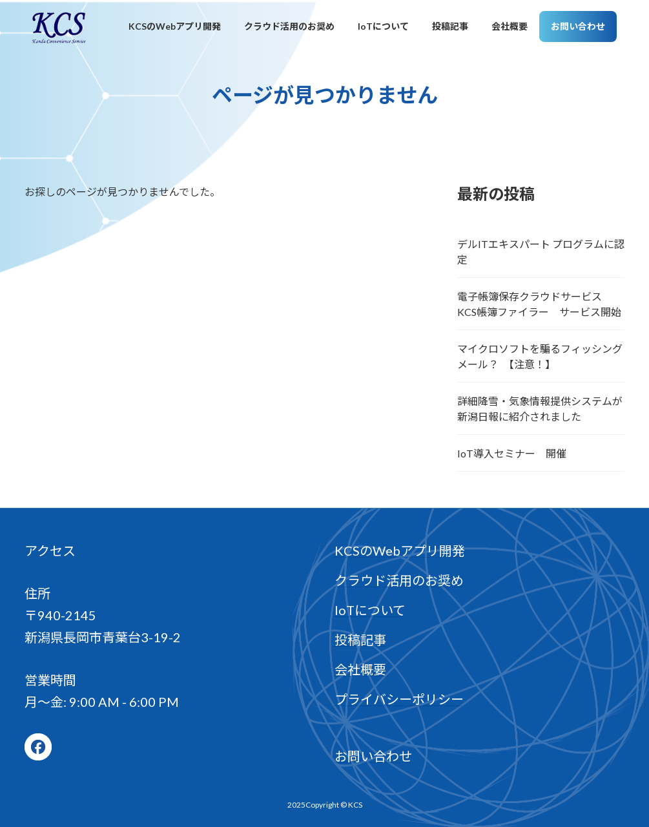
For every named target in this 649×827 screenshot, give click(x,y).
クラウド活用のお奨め (399, 580)
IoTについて (370, 610)
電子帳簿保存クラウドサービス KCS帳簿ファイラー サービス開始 (539, 304)
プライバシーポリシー (399, 699)
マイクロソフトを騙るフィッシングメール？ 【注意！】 (540, 356)
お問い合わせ (373, 756)
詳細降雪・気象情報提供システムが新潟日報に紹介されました (540, 409)
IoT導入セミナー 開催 (511, 453)
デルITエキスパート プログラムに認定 (540, 252)
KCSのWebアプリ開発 (400, 550)
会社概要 (360, 669)
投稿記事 (360, 639)
